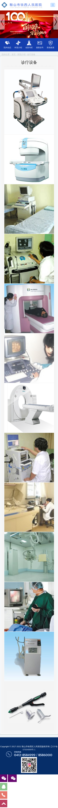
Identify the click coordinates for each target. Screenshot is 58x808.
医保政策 (50, 47)
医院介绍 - (22, 54)
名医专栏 (29, 47)
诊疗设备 (31, 54)
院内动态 (7, 47)
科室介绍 (18, 47)
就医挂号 (39, 47)
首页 (14, 54)
